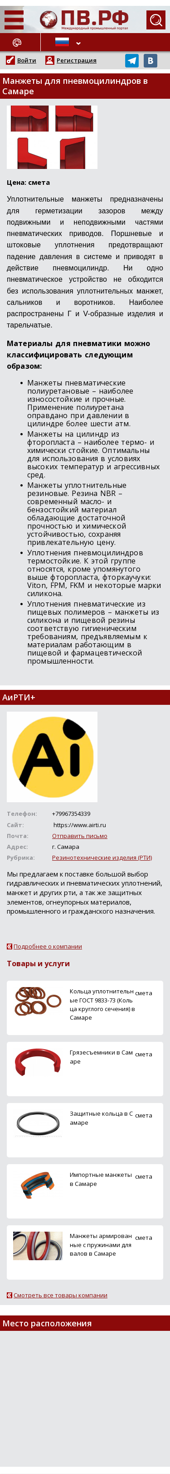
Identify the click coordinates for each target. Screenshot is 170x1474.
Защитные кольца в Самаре (101, 1117)
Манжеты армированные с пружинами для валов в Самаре (101, 1244)
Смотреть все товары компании (60, 1295)
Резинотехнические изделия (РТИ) (102, 857)
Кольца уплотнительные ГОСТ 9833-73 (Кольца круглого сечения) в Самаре (102, 1004)
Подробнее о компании (48, 946)
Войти (26, 60)
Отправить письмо (79, 836)
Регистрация (77, 60)
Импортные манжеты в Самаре (101, 1179)
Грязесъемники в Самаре (101, 1056)
